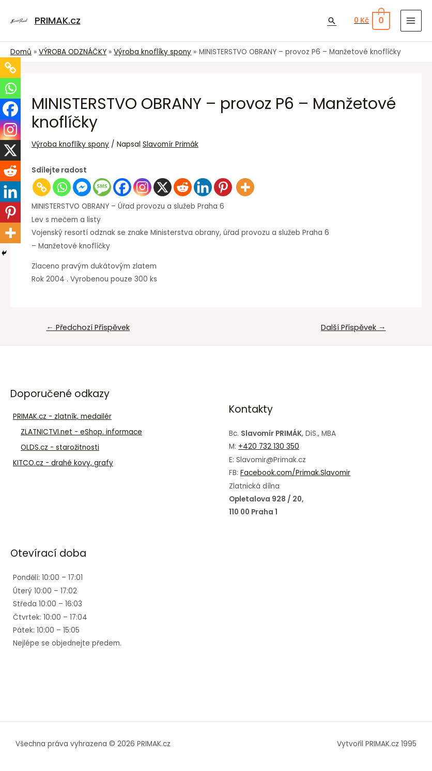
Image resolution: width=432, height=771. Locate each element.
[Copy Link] (42, 187)
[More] (245, 187)
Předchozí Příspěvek (88, 328)
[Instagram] (142, 187)
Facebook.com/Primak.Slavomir (295, 473)
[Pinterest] (223, 187)
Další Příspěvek (353, 328)
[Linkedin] (203, 187)
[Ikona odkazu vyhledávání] (331, 20)
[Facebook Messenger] (82, 187)
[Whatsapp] (62, 187)
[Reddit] (183, 187)
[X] (162, 187)
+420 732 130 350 (268, 446)
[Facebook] (122, 187)
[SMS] (102, 187)
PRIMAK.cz (57, 20)
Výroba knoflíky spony (70, 144)
